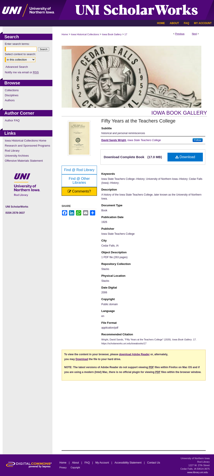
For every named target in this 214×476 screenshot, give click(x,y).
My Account (102, 462)
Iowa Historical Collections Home (25, 140)
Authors (10, 100)
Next (194, 33)
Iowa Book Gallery (111, 34)
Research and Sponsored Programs (27, 145)
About (76, 462)
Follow (197, 140)
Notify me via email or (22, 72)
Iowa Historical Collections (85, 34)
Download (185, 157)
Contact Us (153, 462)
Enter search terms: (17, 44)
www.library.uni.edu (197, 472)
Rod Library (12, 150)
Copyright (75, 467)
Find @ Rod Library (79, 170)
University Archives (17, 155)
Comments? (79, 191)
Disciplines (11, 95)
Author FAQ (12, 120)
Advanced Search (16, 66)
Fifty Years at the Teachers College (138, 121)
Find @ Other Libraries (79, 180)
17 (125, 34)
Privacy (63, 467)
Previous (180, 33)
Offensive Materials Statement (24, 160)
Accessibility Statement (128, 462)
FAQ (87, 462)
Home (65, 34)
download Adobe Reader (134, 354)
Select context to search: (20, 54)
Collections (12, 90)
